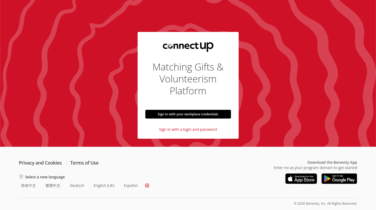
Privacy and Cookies (40, 162)
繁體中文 (53, 185)
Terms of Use (84, 162)
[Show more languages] (147, 185)
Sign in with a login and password (188, 129)
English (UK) (104, 185)
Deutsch (77, 185)
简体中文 (28, 185)
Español (130, 185)
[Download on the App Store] (301, 178)
